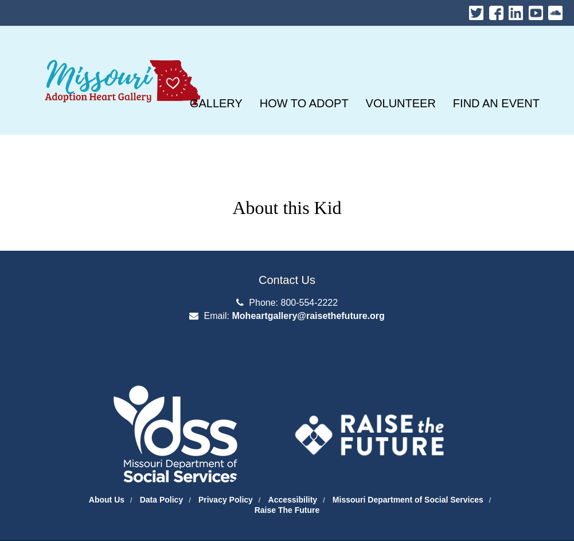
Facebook (496, 10)
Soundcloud (555, 10)
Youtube (536, 10)
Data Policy (161, 499)
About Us (106, 499)
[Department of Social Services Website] (164, 420)
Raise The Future (287, 510)
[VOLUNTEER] (400, 103)
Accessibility (293, 499)
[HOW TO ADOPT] (304, 103)
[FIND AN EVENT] (496, 103)
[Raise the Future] (369, 426)
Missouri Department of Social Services (408, 499)
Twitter (476, 10)
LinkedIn (516, 10)
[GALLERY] (216, 103)
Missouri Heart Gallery (120, 53)
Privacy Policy (225, 499)
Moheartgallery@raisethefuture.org (308, 316)
